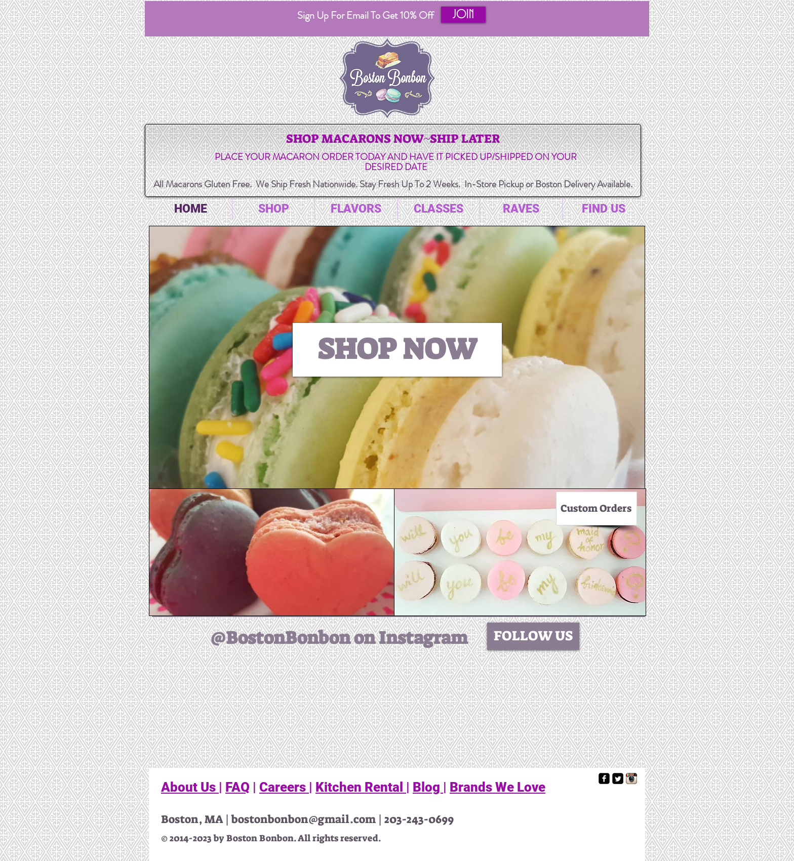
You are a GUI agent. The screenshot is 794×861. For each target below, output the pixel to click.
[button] (463, 15)
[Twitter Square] (617, 778)
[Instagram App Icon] (631, 778)
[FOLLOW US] (533, 636)
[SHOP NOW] (397, 350)
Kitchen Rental (360, 787)
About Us (190, 787)
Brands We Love (497, 787)
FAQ (237, 787)
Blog (428, 787)
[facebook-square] (604, 778)
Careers (284, 787)
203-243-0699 (419, 819)
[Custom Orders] (596, 508)
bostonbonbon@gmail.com (303, 819)
